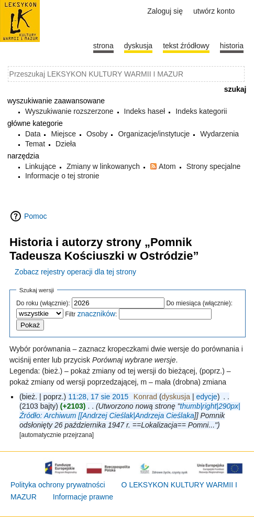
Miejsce (63, 134)
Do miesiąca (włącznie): (199, 303)
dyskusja (176, 396)
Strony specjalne (213, 166)
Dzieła (66, 144)
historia (232, 45)
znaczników (96, 314)
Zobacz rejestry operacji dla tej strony (75, 272)
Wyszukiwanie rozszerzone (69, 111)
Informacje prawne (83, 497)
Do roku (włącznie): (43, 303)
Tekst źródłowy (186, 45)
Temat (35, 144)
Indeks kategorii (201, 111)
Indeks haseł (144, 111)
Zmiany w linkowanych (103, 166)
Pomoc (35, 216)
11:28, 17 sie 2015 (98, 396)
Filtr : (91, 314)
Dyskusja (138, 45)
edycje (206, 396)
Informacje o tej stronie (62, 176)
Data (33, 134)
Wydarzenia (219, 134)
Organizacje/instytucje (154, 134)
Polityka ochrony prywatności (57, 485)
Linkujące (40, 166)
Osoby (96, 134)
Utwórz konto (214, 11)
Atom (167, 166)
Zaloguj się (165, 11)
